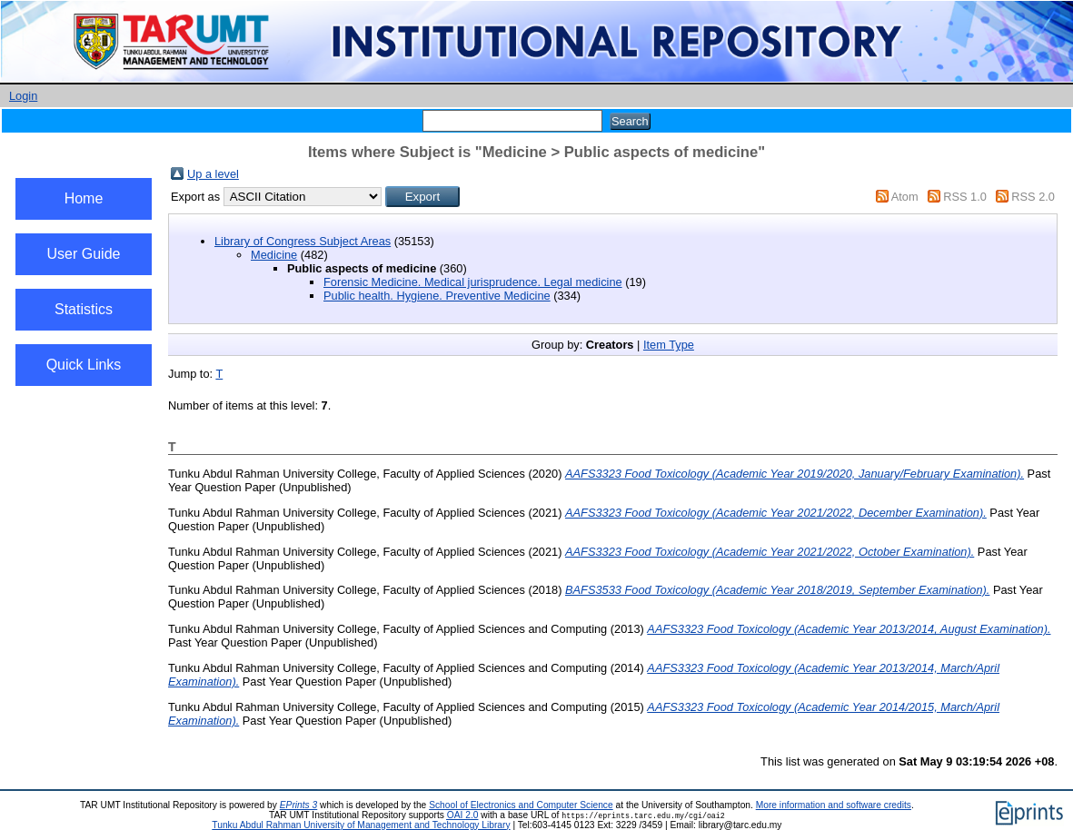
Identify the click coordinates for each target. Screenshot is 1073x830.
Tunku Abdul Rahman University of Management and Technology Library (361, 825)
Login (23, 96)
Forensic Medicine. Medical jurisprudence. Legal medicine (472, 282)
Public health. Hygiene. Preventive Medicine (437, 295)
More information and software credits (833, 805)
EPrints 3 (299, 805)
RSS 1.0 (965, 196)
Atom (905, 196)
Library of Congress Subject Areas (302, 241)
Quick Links (84, 364)
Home (84, 198)
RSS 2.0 (1033, 196)
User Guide (84, 254)
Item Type (668, 344)
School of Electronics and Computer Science (521, 805)
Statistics (84, 309)
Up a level (213, 174)
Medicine (274, 255)
